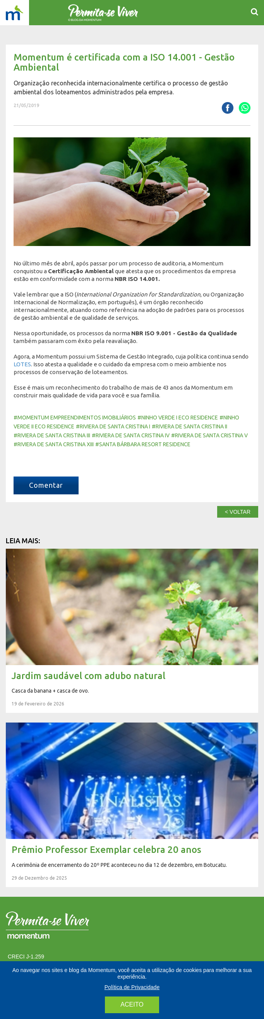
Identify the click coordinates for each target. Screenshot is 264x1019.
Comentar (46, 485)
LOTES (22, 364)
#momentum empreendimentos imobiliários (75, 417)
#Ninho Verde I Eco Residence (177, 417)
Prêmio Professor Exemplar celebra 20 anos (132, 805)
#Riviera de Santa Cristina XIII (54, 444)
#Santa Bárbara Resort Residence (142, 444)
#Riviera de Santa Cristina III (52, 435)
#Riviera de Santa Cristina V (209, 435)
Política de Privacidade (132, 987)
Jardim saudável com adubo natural (132, 631)
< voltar (237, 512)
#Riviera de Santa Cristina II (189, 426)
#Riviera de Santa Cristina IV (131, 435)
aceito (131, 1004)
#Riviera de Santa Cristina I (113, 426)
